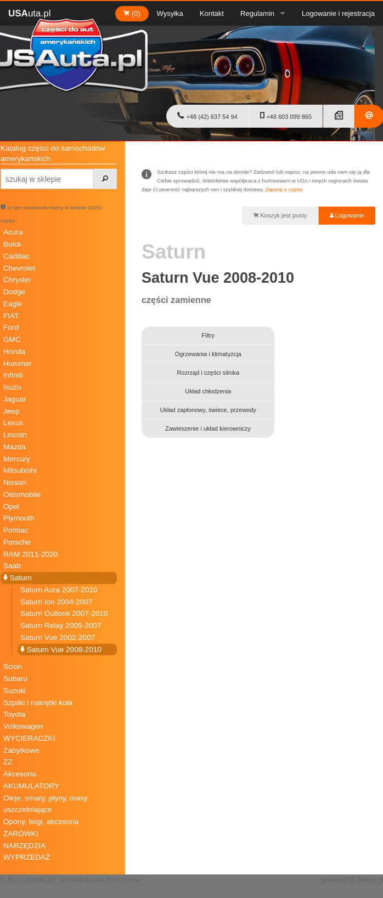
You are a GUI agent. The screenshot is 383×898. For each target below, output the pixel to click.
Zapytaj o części (284, 189)
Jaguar (14, 399)
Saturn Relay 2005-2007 (60, 625)
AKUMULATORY (31, 786)
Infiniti (13, 375)
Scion (12, 666)
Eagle (12, 304)
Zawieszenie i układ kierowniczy (208, 428)
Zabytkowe (21, 750)
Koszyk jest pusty (280, 215)
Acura (13, 232)
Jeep (11, 411)
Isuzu (12, 387)
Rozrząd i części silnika (208, 372)
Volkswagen (23, 726)
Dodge (14, 292)
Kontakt (212, 13)
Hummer (17, 363)
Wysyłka (170, 13)
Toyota (14, 714)
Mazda (14, 447)
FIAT (11, 316)
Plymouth (19, 518)
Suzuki (14, 691)
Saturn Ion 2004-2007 (56, 602)
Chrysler (17, 280)
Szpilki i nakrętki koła (37, 703)
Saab (12, 566)
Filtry (208, 335)
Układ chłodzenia (208, 391)
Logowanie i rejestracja (338, 13)
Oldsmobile (22, 494)
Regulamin (257, 13)
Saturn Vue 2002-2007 (57, 637)
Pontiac (15, 530)
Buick (12, 244)
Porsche (17, 542)
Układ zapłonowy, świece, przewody (208, 410)
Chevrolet (19, 268)
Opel (11, 506)
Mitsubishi (19, 470)
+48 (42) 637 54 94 (207, 115)
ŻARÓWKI (20, 834)
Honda (14, 351)
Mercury (16, 459)
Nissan (14, 482)
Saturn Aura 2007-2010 (59, 590)
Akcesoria (19, 774)
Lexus (13, 423)
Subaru (15, 678)
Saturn (17, 578)
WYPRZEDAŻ (26, 857)
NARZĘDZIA (24, 846)
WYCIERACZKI (29, 738)
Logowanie (347, 215)
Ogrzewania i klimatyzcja (208, 354)
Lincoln (15, 435)
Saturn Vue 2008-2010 (61, 649)
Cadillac (16, 256)
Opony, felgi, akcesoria (40, 821)
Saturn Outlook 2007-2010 (64, 613)
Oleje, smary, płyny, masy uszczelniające (45, 804)
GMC (12, 339)
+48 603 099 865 (286, 115)
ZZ (8, 762)
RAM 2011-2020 (30, 554)
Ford (11, 327)
